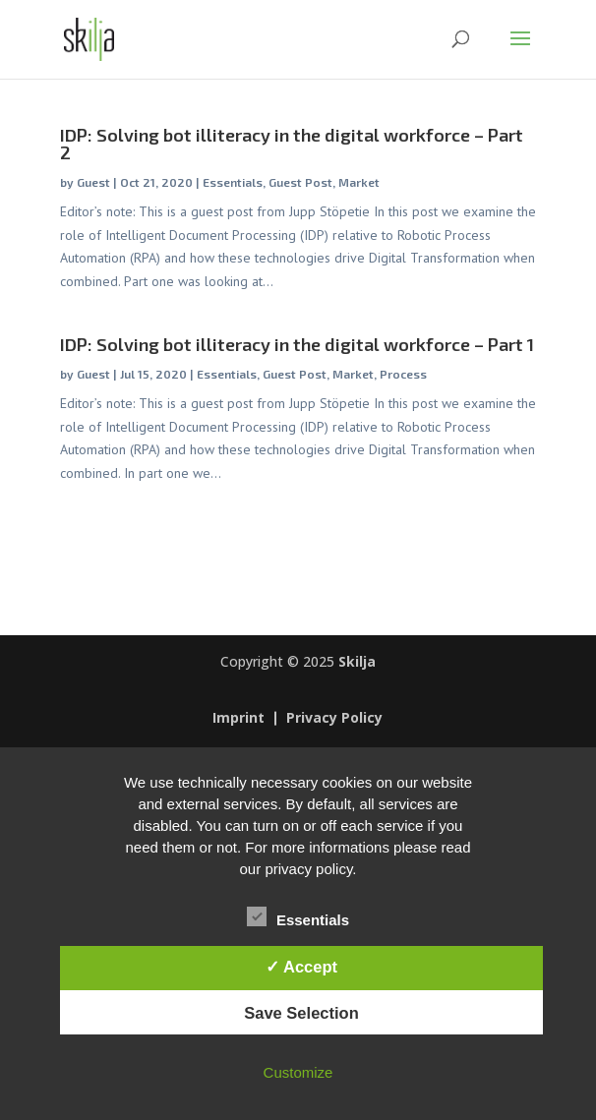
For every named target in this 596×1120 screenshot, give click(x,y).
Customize (298, 1072)
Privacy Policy (334, 719)
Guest (93, 182)
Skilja (357, 661)
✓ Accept (301, 966)
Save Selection (301, 1013)
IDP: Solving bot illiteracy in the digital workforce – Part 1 (297, 344)
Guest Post (300, 182)
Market (359, 182)
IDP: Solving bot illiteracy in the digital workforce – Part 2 (291, 143)
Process (403, 374)
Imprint (238, 719)
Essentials (233, 182)
